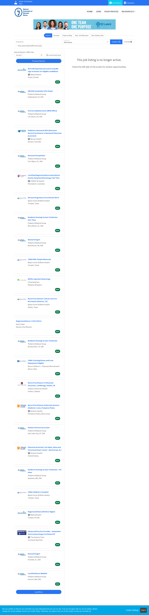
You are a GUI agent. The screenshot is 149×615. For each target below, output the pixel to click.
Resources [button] (128, 11)
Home (90, 11)
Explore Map (67, 35)
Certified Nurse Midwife (37, 573)
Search (48, 35)
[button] (128, 41)
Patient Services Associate (39, 427)
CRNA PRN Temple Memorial (39, 259)
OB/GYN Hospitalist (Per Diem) (40, 91)
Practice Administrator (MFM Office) (42, 111)
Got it (143, 610)
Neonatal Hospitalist (36, 155)
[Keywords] (39, 41)
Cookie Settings (132, 610)
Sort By (18, 55)
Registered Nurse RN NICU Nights (41, 512)
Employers (129, 2)
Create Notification (53, 55)
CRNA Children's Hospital (38, 492)
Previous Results (38, 61)
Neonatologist (34, 239)
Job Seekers (115, 2)
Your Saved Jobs (97, 35)
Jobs (98, 11)
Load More (39, 592)
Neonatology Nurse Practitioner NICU (43, 197)
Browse (56, 35)
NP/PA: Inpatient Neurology (39, 279)
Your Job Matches (82, 35)
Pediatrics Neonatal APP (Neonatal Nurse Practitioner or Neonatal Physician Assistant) (44, 133)
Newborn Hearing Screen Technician (42, 341)
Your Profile (111, 11)
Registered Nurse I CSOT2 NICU (28, 321)
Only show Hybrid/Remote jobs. (30, 46)
